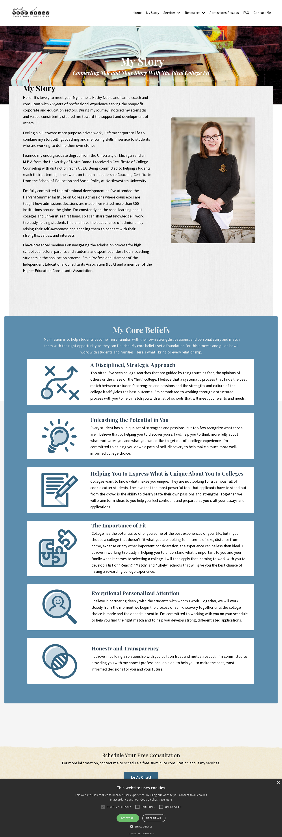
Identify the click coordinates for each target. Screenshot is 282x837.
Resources (195, 12)
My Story (152, 12)
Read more (165, 799)
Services (171, 12)
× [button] (278, 782)
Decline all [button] (154, 818)
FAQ (246, 12)
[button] (141, 826)
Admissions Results (224, 12)
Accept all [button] (128, 818)
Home (137, 12)
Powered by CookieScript (141, 833)
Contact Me (262, 12)
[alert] (141, 808)
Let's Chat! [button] (141, 777)
